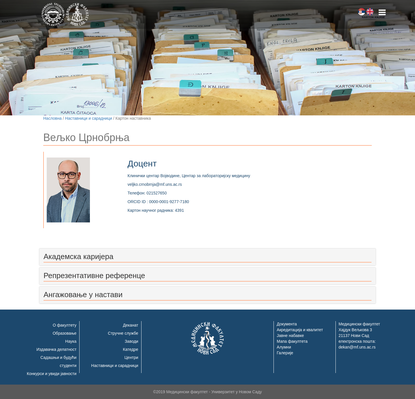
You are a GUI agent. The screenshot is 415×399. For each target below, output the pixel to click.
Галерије (285, 353)
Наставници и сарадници (88, 118)
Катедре (130, 349)
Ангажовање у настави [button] (83, 294)
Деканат (130, 325)
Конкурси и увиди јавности (51, 373)
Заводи (131, 341)
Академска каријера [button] (78, 256)
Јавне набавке (290, 335)
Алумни (284, 347)
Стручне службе (123, 333)
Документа (287, 324)
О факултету (64, 325)
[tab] (207, 256)
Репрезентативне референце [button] (94, 275)
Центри (131, 357)
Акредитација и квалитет (300, 329)
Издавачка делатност (57, 349)
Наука (70, 341)
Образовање (65, 333)
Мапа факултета (292, 341)
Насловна (52, 118)
